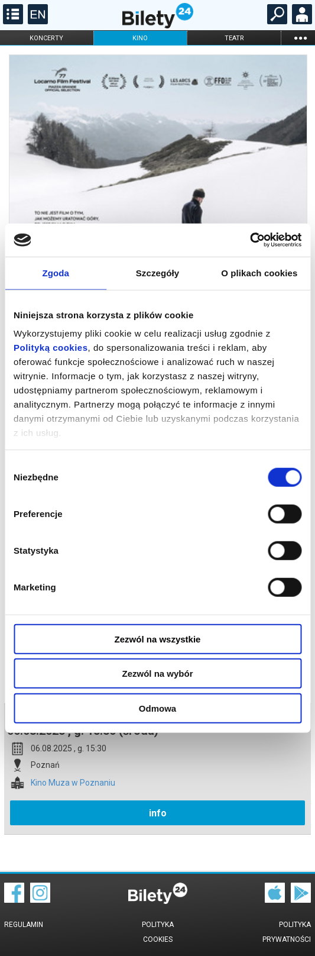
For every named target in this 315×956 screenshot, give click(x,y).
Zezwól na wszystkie (158, 639)
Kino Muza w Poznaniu (73, 783)
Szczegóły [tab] (157, 272)
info (158, 813)
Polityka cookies (158, 932)
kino (140, 38)
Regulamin (23, 925)
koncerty (46, 38)
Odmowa (157, 708)
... (300, 37)
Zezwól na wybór (157, 673)
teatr (234, 38)
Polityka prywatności (286, 932)
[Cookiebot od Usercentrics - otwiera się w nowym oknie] (249, 240)
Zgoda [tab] (55, 272)
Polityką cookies (51, 348)
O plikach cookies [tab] (259, 272)
